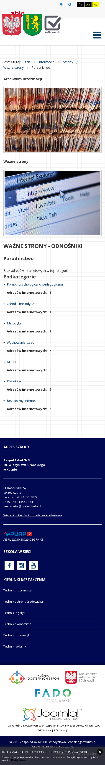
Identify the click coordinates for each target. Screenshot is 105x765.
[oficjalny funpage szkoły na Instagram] (21, 565)
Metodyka (14, 323)
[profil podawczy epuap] (17, 533)
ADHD (11, 362)
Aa (80, 4)
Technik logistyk (14, 613)
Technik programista (17, 590)
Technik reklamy (14, 646)
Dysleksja (14, 381)
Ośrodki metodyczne (22, 304)
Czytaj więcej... (19, 760)
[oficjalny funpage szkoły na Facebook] (9, 565)
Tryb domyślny (61, 4)
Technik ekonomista (17, 624)
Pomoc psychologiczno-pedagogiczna (35, 284)
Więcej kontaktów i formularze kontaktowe (32, 515)
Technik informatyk (16, 635)
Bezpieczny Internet (21, 400)
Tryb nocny (69, 4)
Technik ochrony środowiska (23, 601)
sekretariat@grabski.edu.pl (22, 506)
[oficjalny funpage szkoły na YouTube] (33, 565)
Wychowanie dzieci (21, 342)
